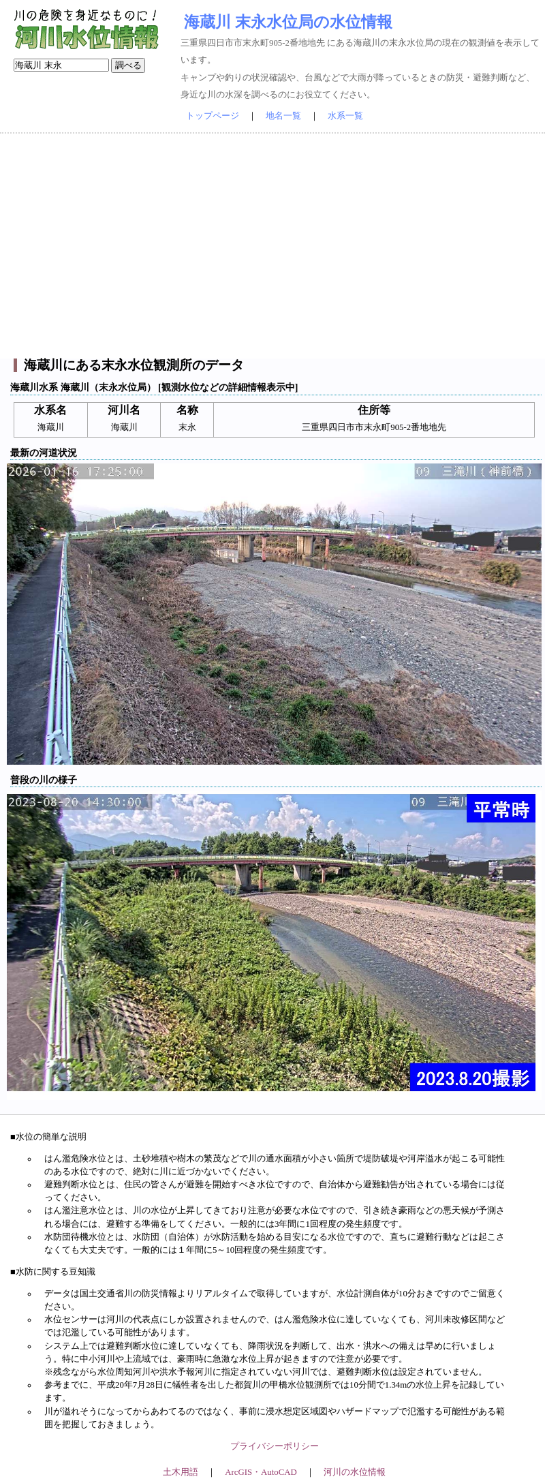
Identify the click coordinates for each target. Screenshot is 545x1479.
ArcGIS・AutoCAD (260, 1472)
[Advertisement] (272, 246)
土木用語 (180, 1472)
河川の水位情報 (355, 1472)
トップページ (212, 116)
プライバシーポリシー (274, 1446)
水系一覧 (345, 116)
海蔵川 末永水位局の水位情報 (288, 22)
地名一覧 (283, 116)
